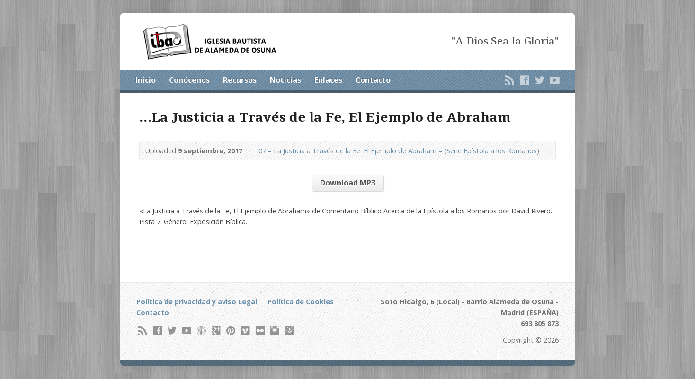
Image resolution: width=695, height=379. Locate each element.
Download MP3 (347, 182)
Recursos (240, 80)
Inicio (145, 80)
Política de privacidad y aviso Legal (196, 301)
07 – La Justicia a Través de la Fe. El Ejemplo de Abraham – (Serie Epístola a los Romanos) (398, 150)
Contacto (373, 80)
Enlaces (328, 80)
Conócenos (189, 80)
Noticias (285, 80)
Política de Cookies (300, 301)
